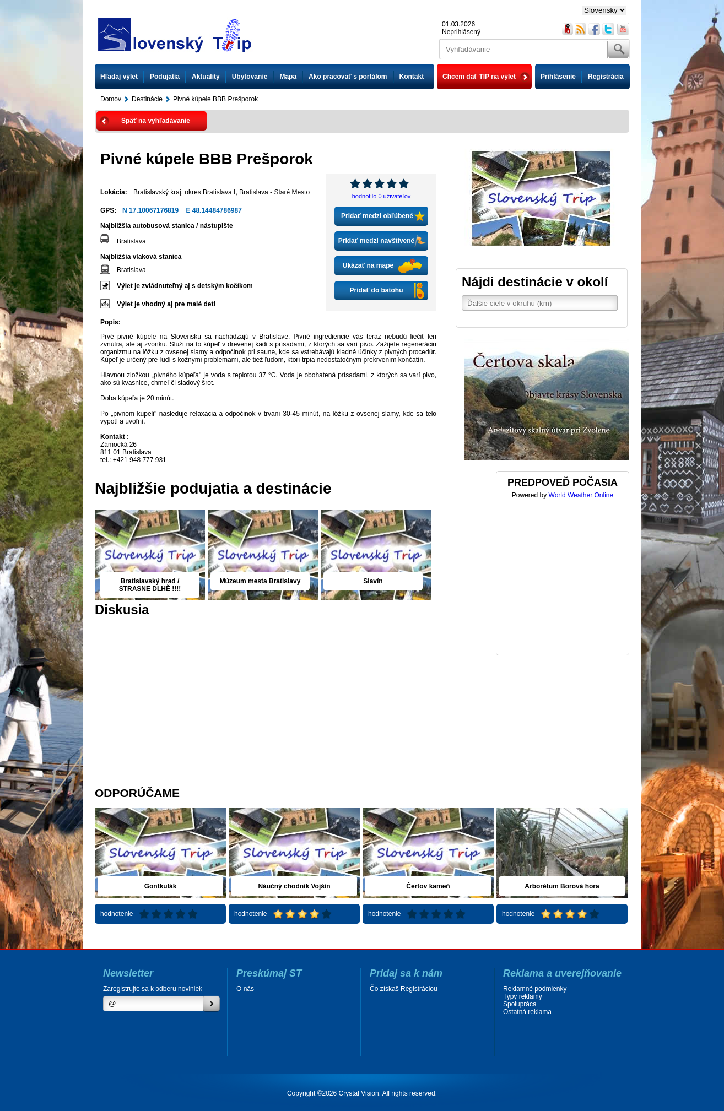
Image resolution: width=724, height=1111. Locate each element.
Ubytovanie (250, 76)
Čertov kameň (428, 886)
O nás (245, 989)
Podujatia (165, 76)
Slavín (372, 581)
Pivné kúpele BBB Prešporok (215, 99)
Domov (110, 99)
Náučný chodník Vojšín (294, 886)
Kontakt (411, 76)
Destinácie (147, 99)
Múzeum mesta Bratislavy (260, 581)
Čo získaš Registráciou (403, 989)
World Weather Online (581, 495)
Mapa (287, 76)
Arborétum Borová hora (562, 886)
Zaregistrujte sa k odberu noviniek (152, 989)
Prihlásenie (558, 76)
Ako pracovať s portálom (348, 76)
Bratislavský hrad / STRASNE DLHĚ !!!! (150, 585)
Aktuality (206, 76)
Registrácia (606, 76)
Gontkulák (160, 886)
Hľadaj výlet (119, 76)
